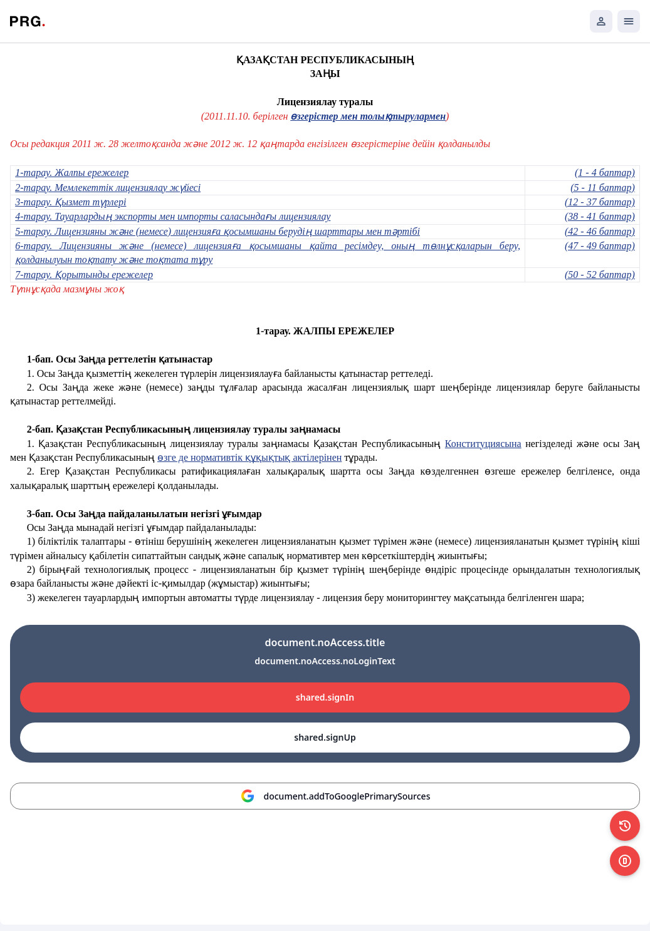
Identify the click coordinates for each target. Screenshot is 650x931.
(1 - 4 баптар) (605, 172)
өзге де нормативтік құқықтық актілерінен (249, 457)
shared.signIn (325, 697)
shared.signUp (324, 737)
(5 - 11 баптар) (602, 187)
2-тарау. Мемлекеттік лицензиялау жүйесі (108, 187)
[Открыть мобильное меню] (628, 21)
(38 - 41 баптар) (600, 216)
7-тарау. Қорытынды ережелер (84, 274)
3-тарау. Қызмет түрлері (70, 202)
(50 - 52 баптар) (600, 274)
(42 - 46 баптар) (600, 231)
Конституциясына (483, 443)
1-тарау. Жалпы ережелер (71, 172)
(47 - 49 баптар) (600, 245)
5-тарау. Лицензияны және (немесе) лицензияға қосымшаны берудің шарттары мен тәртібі (217, 231)
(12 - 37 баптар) (600, 202)
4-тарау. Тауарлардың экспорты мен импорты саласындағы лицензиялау (172, 216)
